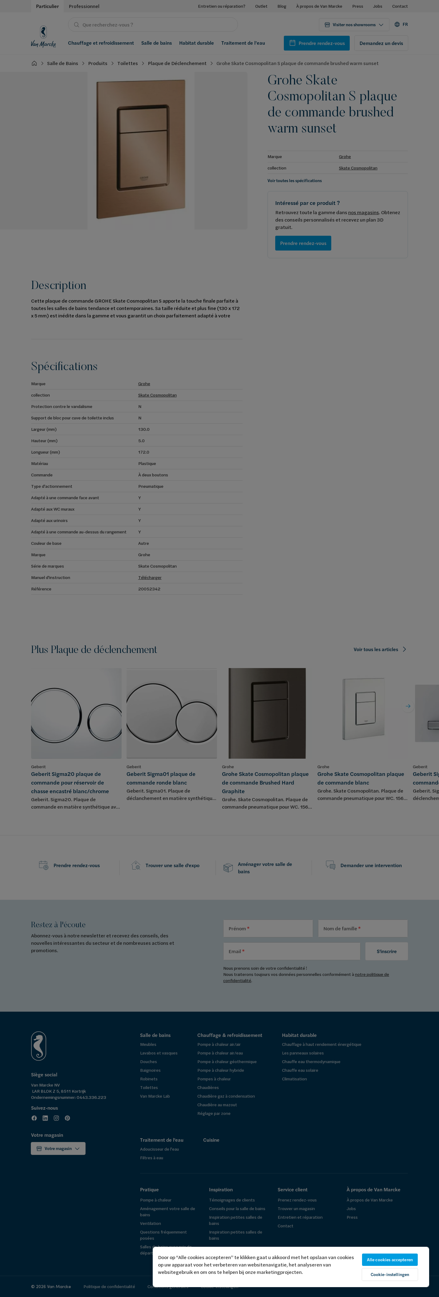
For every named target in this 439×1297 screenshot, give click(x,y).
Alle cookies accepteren (390, 1260)
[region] (291, 1267)
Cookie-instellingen (390, 1274)
